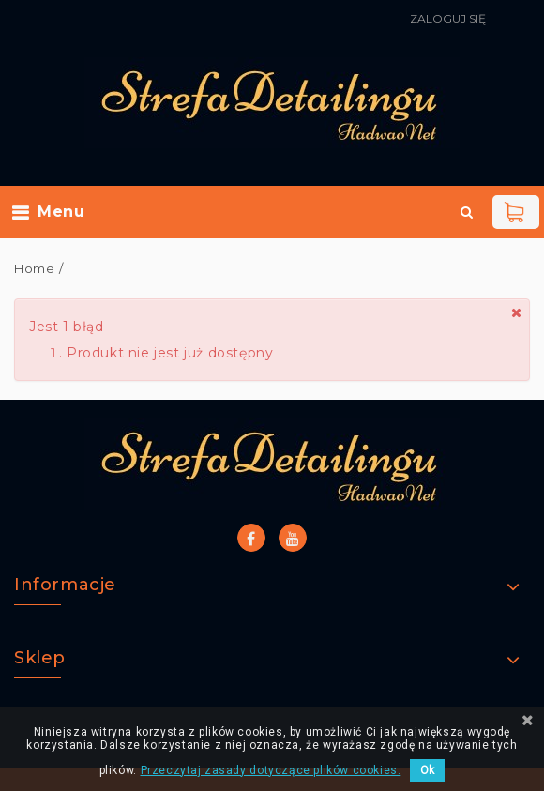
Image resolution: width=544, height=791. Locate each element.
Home (34, 268)
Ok (427, 770)
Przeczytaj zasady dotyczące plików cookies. (271, 770)
